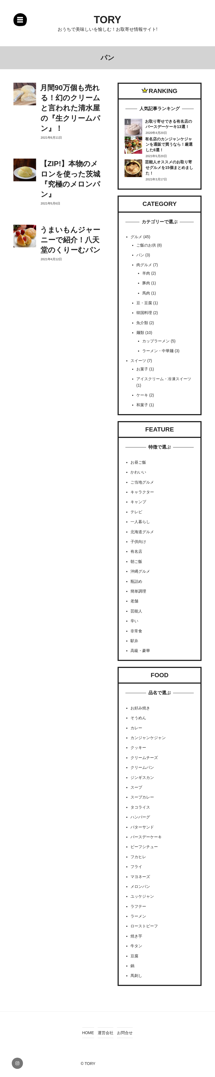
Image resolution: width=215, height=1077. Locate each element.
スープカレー (142, 797)
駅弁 (134, 641)
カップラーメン (156, 341)
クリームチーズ (144, 757)
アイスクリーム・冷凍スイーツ (163, 379)
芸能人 (136, 611)
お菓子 (142, 369)
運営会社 (105, 1032)
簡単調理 (138, 591)
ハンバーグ (140, 817)
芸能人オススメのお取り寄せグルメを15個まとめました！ (169, 167)
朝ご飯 (136, 561)
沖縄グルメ (140, 571)
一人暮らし (140, 521)
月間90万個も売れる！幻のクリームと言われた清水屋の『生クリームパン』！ (70, 108)
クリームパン (142, 767)
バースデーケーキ (146, 837)
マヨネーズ (140, 876)
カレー (136, 728)
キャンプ (138, 502)
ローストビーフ (144, 926)
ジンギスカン (142, 777)
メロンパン (140, 886)
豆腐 (134, 956)
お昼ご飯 (138, 462)
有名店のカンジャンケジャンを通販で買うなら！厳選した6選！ (169, 144)
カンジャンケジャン (148, 737)
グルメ (136, 237)
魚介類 (142, 323)
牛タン (136, 946)
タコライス (140, 807)
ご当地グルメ (142, 482)
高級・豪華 (140, 650)
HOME (88, 1032)
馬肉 (146, 293)
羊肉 (146, 273)
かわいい (138, 472)
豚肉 (146, 283)
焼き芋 (136, 936)
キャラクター (142, 492)
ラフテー (138, 906)
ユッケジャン (142, 896)
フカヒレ (138, 857)
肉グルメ (144, 265)
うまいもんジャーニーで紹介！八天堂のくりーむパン (70, 240)
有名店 (136, 551)
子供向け (138, 541)
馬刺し (136, 975)
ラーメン (138, 916)
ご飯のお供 (146, 245)
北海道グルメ (142, 532)
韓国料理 (144, 312)
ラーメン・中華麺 (158, 351)
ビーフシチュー (144, 846)
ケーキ (142, 395)
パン (140, 255)
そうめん (138, 718)
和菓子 (142, 405)
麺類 (140, 332)
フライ (136, 866)
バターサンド (142, 827)
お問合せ (125, 1032)
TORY (107, 19)
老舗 (134, 601)
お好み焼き (140, 708)
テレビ (136, 512)
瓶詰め (136, 581)
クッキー (138, 747)
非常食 (136, 631)
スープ (136, 787)
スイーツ (138, 360)
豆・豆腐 (144, 303)
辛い (134, 621)
